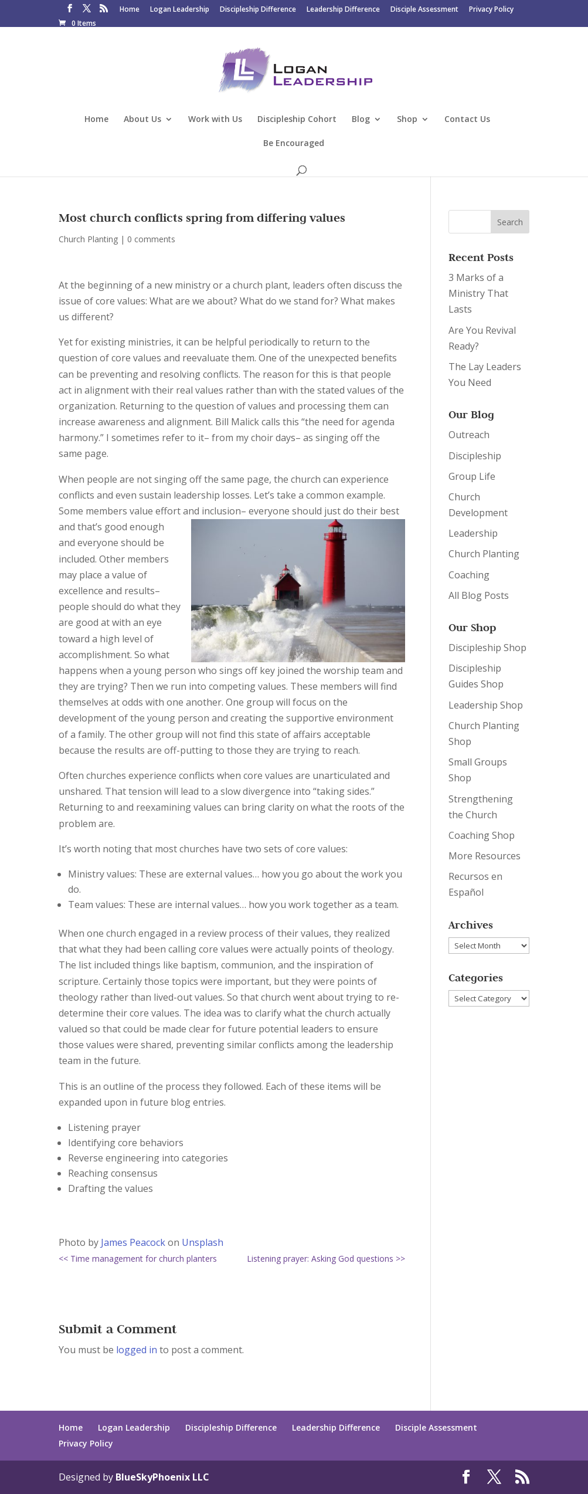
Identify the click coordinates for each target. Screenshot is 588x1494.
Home (130, 10)
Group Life (471, 476)
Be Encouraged (293, 143)
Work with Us (215, 119)
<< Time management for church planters (138, 1258)
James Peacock (133, 1242)
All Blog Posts (478, 595)
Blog (361, 119)
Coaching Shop (481, 835)
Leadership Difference (343, 10)
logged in (136, 1349)
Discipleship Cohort (297, 119)
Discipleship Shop (487, 647)
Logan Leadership (179, 10)
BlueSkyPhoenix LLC (162, 1477)
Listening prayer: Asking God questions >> (326, 1258)
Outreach (469, 434)
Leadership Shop (485, 705)
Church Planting (88, 239)
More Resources (484, 855)
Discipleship (474, 455)
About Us (142, 119)
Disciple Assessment (424, 10)
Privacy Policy (491, 10)
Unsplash (202, 1242)
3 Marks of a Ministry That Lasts (478, 293)
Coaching (469, 574)
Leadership (473, 533)
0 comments (151, 239)
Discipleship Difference (258, 10)
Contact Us (467, 119)
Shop (407, 119)
